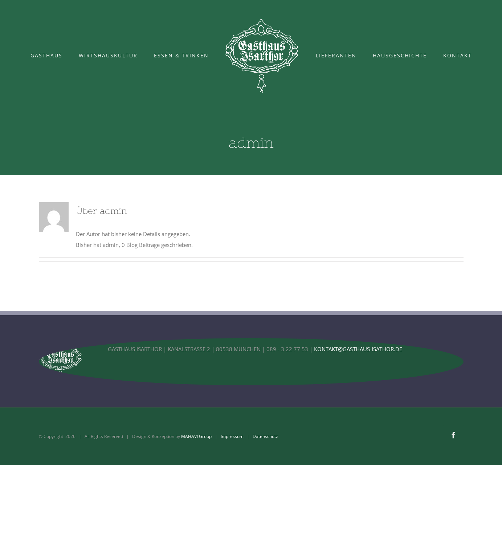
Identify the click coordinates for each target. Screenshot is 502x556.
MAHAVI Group (196, 436)
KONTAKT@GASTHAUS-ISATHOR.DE (358, 349)
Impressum (232, 436)
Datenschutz (265, 436)
